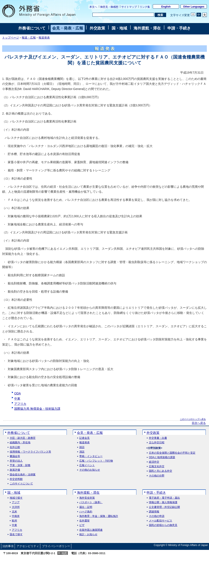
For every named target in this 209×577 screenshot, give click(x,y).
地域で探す (16, 497)
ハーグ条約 (85, 511)
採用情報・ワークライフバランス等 (30, 451)
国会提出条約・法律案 (23, 474)
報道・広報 (29, 37)
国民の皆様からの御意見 (163, 525)
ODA (17, 393)
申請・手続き (179, 28)
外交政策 (97, 28)
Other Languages (193, 6)
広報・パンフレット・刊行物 (96, 460)
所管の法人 (16, 460)
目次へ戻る (199, 423)
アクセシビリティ (28, 546)
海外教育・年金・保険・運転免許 (98, 516)
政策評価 (15, 469)
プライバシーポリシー (56, 546)
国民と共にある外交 (160, 471)
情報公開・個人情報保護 (163, 502)
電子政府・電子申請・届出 (164, 497)
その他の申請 (156, 516)
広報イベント (87, 465)
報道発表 (44, 37)
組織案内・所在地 (20, 442)
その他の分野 (156, 475)
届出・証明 (85, 507)
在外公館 (15, 447)
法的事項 (8, 546)
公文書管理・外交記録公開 (164, 507)
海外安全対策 (87, 497)
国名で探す (16, 534)
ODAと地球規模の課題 (162, 457)
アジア (16, 502)
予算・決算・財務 (20, 465)
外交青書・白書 (158, 438)
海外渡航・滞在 (147, 28)
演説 (81, 451)
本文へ (93, 6)
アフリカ (20, 403)
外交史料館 (16, 479)
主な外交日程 (156, 442)
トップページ (10, 37)
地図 (64, 553)
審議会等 (15, 456)
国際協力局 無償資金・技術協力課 (37, 408)
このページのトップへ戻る (193, 419)
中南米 (16, 516)
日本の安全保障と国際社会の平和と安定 (172, 452)
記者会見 (84, 438)
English (166, 6)
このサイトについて (21, 483)
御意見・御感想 (109, 6)
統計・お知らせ (88, 534)
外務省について (31, 28)
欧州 (14, 520)
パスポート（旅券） (91, 502)
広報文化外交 (156, 466)
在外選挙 (84, 520)
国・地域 (119, 28)
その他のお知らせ (89, 469)
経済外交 (154, 462)
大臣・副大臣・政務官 (23, 438)
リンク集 (145, 6)
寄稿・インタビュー (91, 456)
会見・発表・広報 (67, 28)
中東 (17, 398)
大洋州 (16, 507)
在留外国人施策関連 (91, 530)
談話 (81, 447)
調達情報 (154, 511)
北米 (14, 511)
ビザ (81, 525)
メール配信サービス (160, 520)
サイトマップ (129, 6)
